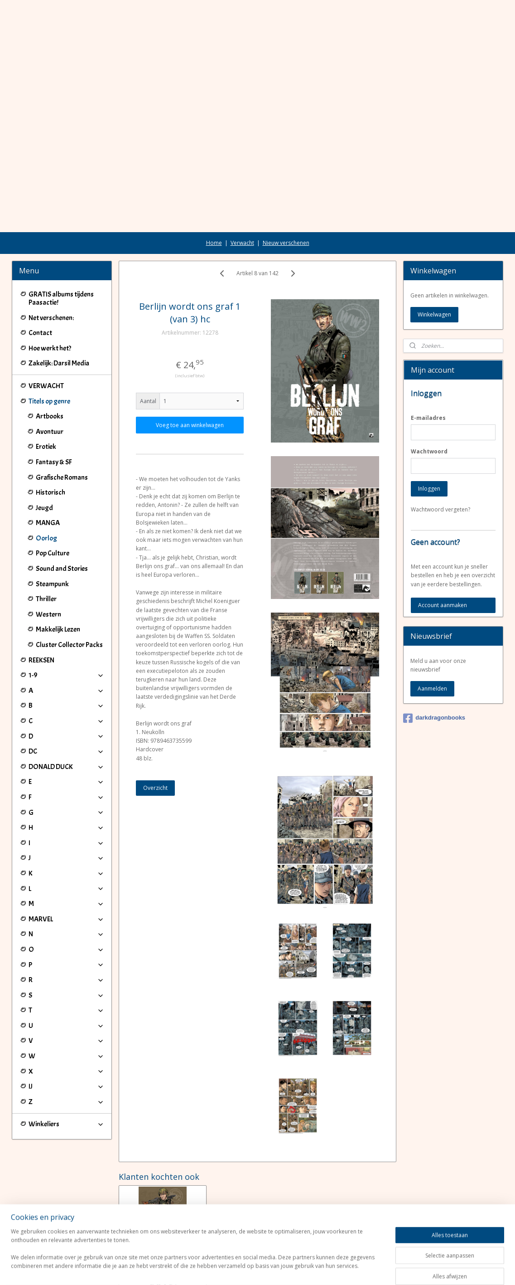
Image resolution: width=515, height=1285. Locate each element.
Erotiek (46, 395)
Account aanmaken (442, 554)
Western (48, 563)
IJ (66, 1035)
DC (66, 700)
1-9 (66, 624)
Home (214, 192)
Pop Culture (52, 502)
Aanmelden (432, 638)
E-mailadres (428, 367)
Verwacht (242, 192)
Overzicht (155, 737)
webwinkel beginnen (283, 1268)
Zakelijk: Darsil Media (59, 312)
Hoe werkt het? (50, 297)
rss (248, 1268)
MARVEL (66, 868)
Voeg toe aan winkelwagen (190, 374)
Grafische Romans (62, 426)
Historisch (50, 441)
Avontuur (49, 380)
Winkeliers (66, 1073)
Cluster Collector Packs (69, 594)
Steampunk (52, 533)
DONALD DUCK (66, 715)
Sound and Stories (62, 517)
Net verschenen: (51, 267)
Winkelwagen (434, 264)
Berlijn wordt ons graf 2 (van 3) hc (162, 1214)
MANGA (48, 472)
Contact (40, 282)
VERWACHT (46, 335)
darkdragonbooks (434, 667)
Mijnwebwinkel (362, 1268)
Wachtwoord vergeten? (440, 458)
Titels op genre (66, 350)
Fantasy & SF (54, 411)
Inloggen (429, 438)
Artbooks (49, 365)
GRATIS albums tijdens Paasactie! (61, 247)
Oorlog (46, 487)
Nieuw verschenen (286, 192)
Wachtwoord (429, 400)
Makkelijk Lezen (58, 578)
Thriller (46, 548)
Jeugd (44, 457)
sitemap (229, 1268)
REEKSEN (41, 609)
